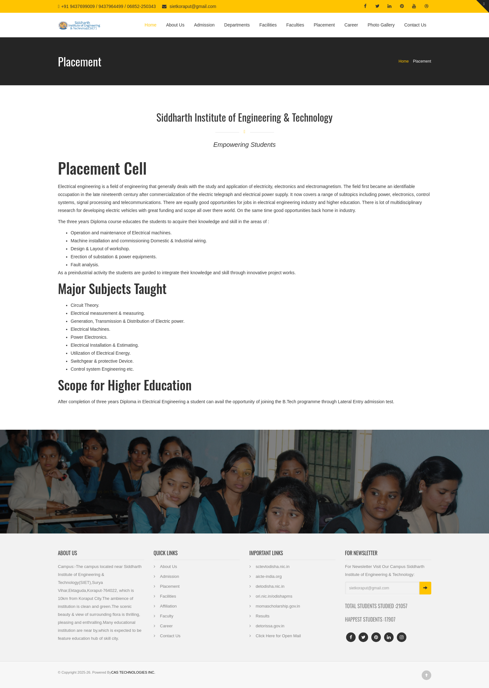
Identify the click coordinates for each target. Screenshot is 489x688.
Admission (204, 24)
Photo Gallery (381, 24)
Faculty (167, 616)
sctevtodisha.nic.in (273, 566)
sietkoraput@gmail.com (193, 6)
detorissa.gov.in (270, 626)
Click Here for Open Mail (278, 635)
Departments (237, 24)
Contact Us (415, 24)
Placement (324, 24)
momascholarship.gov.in (278, 606)
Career (351, 24)
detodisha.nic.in (270, 586)
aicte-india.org (269, 576)
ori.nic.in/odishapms (274, 596)
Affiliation (168, 606)
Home (150, 24)
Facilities (268, 24)
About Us (175, 24)
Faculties (295, 24)
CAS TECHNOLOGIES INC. (133, 672)
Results (263, 616)
